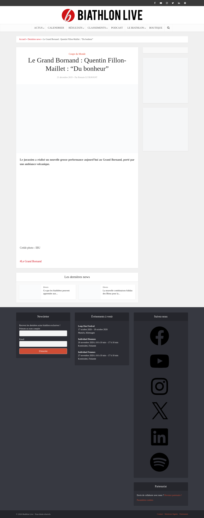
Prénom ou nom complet (29, 329)
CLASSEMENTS (97, 27)
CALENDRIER (56, 27)
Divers (46, 287)
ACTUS (38, 27)
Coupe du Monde (77, 54)
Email (21, 339)
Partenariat (183, 514)
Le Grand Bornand (31, 261)
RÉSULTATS (75, 27)
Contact (160, 514)
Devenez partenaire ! (173, 495)
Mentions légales (171, 514)
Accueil (22, 39)
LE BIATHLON (135, 27)
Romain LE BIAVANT (87, 77)
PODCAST (117, 27)
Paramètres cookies (145, 500)
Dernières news (34, 39)
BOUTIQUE (155, 27)
